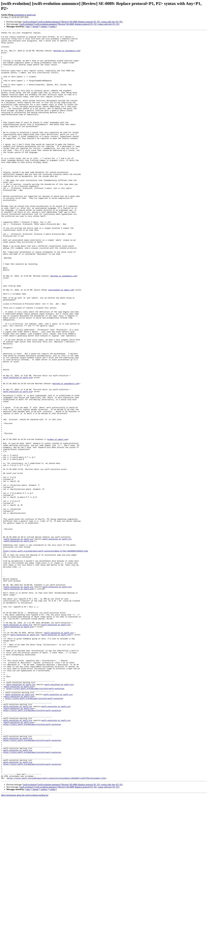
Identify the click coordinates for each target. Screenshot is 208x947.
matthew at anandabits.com (67, 54)
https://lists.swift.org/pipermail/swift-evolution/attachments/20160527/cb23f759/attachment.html (56, 927)
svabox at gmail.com (57, 521)
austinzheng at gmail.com (25, 15)
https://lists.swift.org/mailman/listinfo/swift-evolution (35, 820)
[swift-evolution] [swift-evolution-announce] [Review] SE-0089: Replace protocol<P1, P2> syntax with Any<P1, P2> (73, 22)
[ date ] (28, 26)
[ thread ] (35, 26)
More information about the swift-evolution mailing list (24, 945)
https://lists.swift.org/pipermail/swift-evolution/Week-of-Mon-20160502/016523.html (45, 655)
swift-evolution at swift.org (17, 447)
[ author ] (53, 26)
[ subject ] (44, 26)
